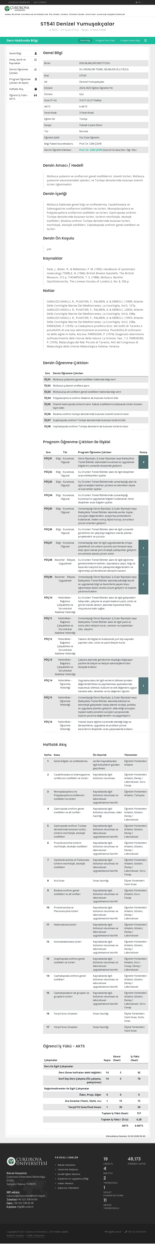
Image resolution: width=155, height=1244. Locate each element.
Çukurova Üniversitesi (19, 2)
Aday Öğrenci (40, 2)
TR (139, 2)
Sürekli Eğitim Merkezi (69, 1177)
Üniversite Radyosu (68, 1172)
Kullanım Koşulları (15, 1239)
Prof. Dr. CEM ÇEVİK (90, 153)
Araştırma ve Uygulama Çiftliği (73, 1182)
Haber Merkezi (65, 1186)
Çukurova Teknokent (68, 1191)
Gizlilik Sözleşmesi (35, 1239)
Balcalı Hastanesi (66, 1168)
